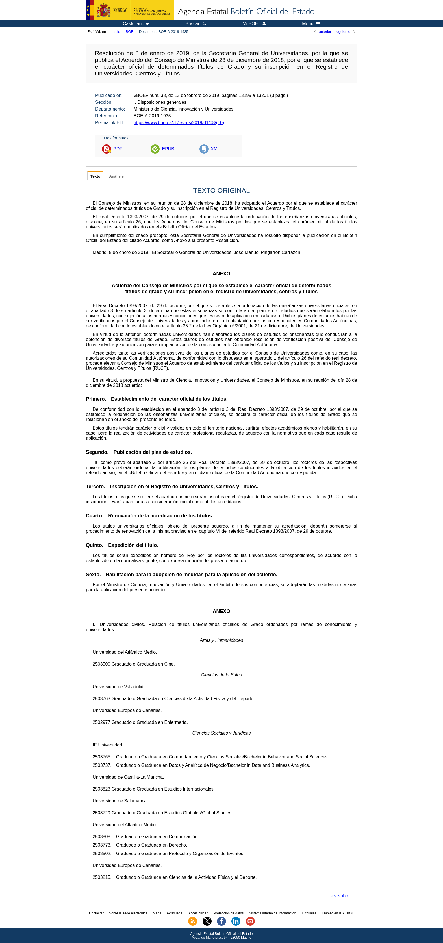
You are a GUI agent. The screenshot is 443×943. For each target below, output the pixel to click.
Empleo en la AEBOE (338, 913)
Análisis (116, 176)
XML (215, 148)
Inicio (116, 31)
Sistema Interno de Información (272, 913)
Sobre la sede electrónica (128, 913)
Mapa (157, 913)
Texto (95, 176)
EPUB (168, 148)
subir (343, 896)
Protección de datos (229, 913)
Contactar (96, 913)
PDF (117, 148)
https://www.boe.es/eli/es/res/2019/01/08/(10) (179, 122)
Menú (311, 23)
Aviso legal (175, 913)
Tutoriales (309, 913)
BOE (129, 31)
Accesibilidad (198, 913)
